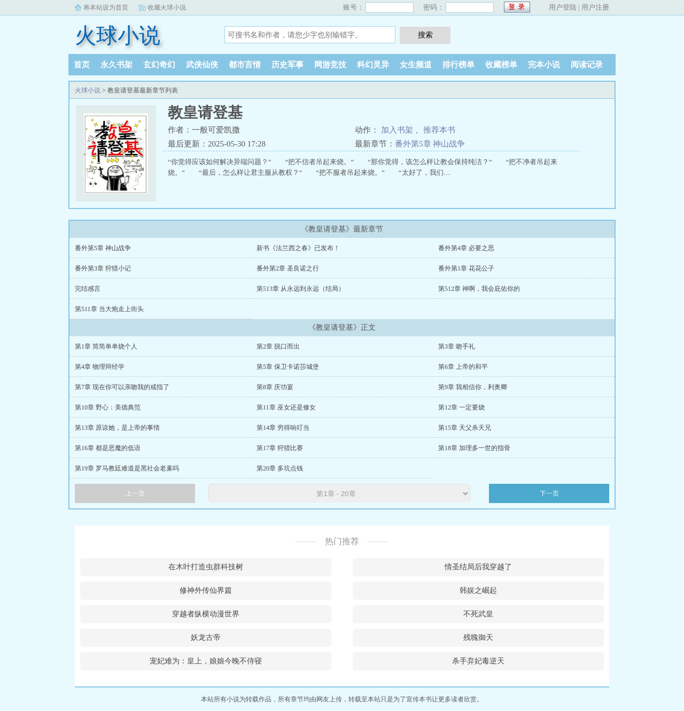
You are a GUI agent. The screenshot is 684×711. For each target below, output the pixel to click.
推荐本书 (439, 130)
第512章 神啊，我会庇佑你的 (479, 288)
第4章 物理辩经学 (100, 366)
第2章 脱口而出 (278, 346)
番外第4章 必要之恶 (466, 248)
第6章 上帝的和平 (463, 366)
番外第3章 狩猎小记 (103, 268)
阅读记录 (587, 64)
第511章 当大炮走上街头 (109, 309)
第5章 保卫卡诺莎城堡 (287, 366)
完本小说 (544, 64)
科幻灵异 (373, 64)
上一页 (135, 493)
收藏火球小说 (166, 7)
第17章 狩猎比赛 (279, 448)
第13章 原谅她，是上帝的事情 (117, 427)
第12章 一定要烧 (461, 407)
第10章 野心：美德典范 (108, 407)
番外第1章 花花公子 (466, 268)
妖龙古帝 (206, 637)
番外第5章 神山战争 (430, 144)
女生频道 (416, 64)
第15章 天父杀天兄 (464, 427)
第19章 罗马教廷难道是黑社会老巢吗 (127, 468)
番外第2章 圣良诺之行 (287, 268)
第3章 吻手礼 (456, 346)
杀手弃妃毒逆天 (478, 661)
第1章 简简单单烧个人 (106, 346)
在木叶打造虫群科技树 (205, 567)
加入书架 (397, 130)
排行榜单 (458, 64)
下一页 (549, 493)
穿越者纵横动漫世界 (205, 614)
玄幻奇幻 (159, 64)
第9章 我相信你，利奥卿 (472, 387)
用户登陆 (563, 7)
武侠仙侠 (202, 64)
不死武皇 (478, 614)
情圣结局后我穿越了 (478, 567)
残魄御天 (478, 637)
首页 (82, 64)
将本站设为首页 (105, 7)
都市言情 (245, 64)
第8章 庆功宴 (274, 387)
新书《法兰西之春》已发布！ (298, 248)
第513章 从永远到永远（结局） (300, 288)
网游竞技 (330, 64)
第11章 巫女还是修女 (286, 407)
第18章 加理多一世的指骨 (474, 448)
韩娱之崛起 (478, 590)
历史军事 (287, 64)
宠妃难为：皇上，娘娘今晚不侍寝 (206, 661)
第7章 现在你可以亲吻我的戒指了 (122, 387)
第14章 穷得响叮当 (282, 427)
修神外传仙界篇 (206, 590)
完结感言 (87, 288)
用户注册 (595, 7)
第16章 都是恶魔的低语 (108, 448)
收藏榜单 (501, 64)
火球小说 (117, 36)
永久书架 (116, 64)
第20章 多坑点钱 (279, 468)
